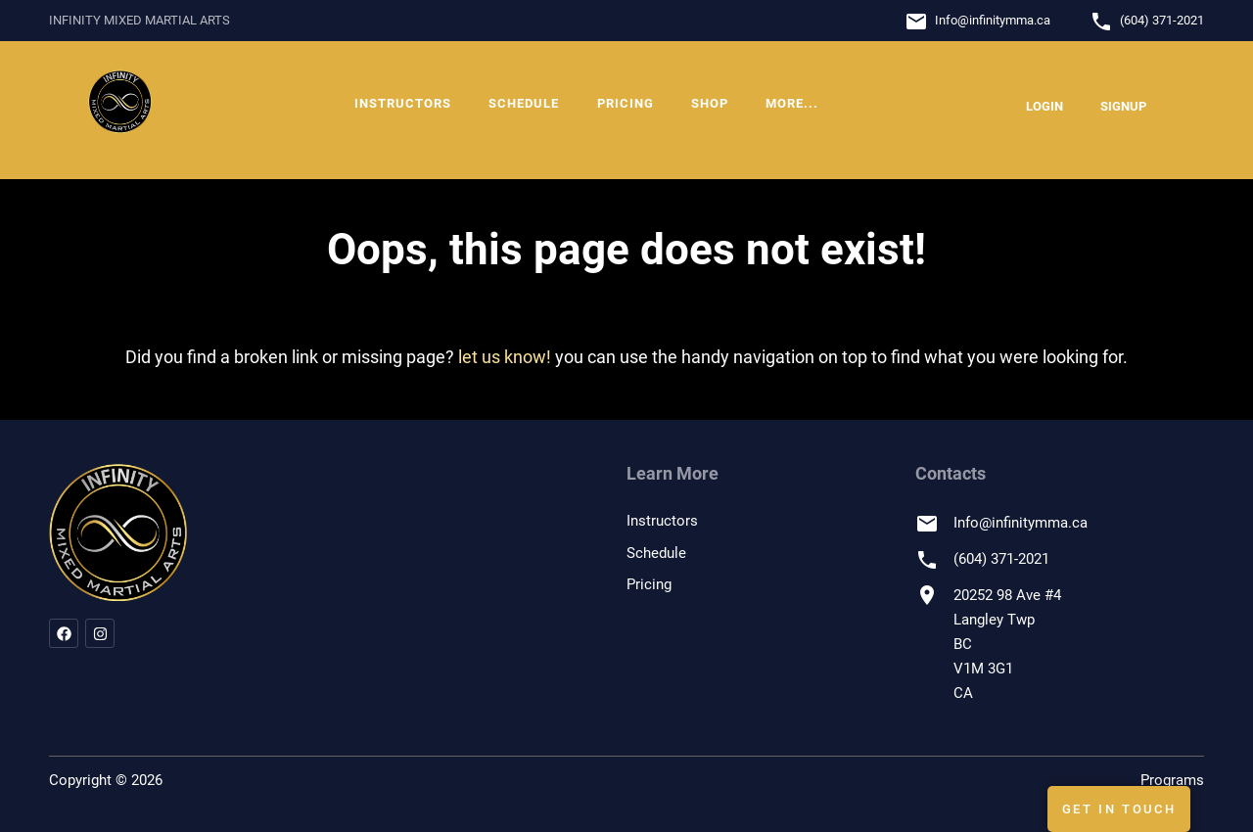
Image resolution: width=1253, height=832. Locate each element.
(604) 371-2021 (1162, 20)
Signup (1123, 106)
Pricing (625, 103)
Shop (709, 103)
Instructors (402, 103)
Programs (1172, 780)
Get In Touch (1119, 809)
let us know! (504, 357)
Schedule (523, 103)
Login (1044, 106)
